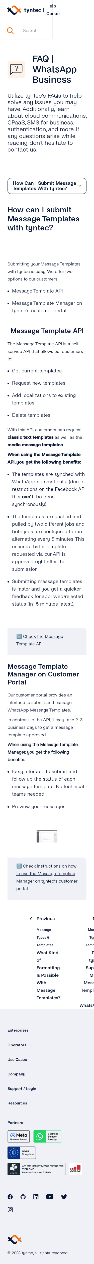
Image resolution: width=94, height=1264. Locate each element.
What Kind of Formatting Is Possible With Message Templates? (49, 970)
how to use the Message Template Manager (46, 868)
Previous (46, 913)
